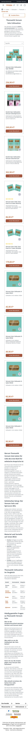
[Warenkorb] (25, 5)
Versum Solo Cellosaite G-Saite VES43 (14, 382)
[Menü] (3, 5)
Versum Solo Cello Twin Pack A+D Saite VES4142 (13, 202)
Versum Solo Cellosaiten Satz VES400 (13, 68)
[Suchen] (14, 5)
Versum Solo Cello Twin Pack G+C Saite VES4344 (13, 247)
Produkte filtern (14, 15)
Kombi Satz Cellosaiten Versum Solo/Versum (13, 157)
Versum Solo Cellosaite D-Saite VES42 (14, 337)
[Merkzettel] (17, 5)
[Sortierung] (14, 43)
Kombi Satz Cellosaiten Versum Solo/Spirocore (13, 112)
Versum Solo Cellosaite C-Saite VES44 (14, 427)
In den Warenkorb (14, 86)
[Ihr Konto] (21, 5)
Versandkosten (6, 724)
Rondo (7, 597)
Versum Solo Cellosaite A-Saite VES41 (14, 292)
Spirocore (7, 607)
